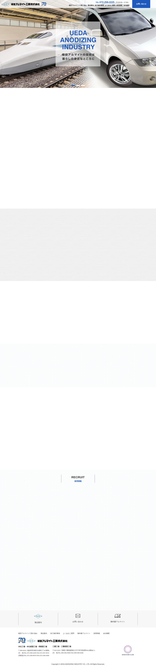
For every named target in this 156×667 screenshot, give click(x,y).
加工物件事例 (99, 5)
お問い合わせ (141, 4)
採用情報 (119, 5)
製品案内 (91, 5)
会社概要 (126, 5)
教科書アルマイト (118, 618)
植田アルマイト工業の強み (78, 5)
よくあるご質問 (110, 5)
